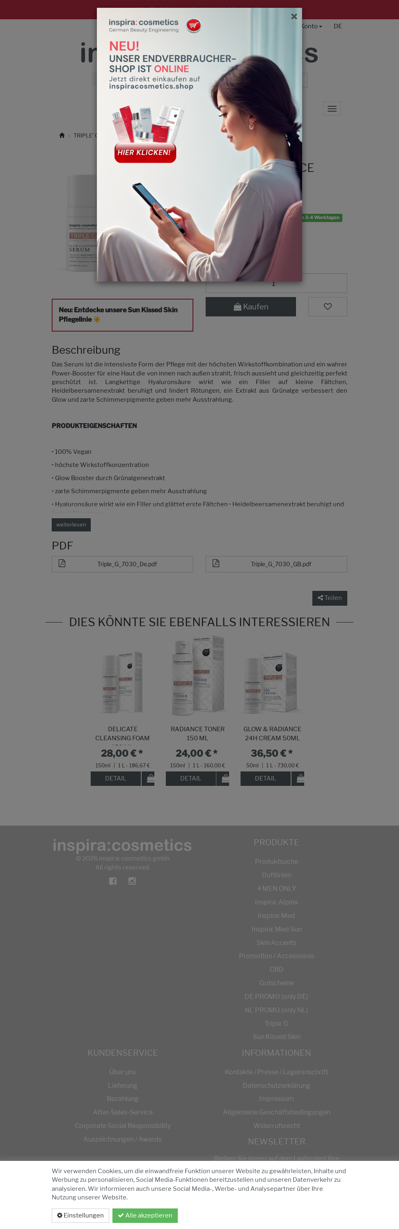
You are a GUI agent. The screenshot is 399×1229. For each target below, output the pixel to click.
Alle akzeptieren (145, 1215)
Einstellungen (80, 1215)
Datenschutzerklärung (303, 1215)
